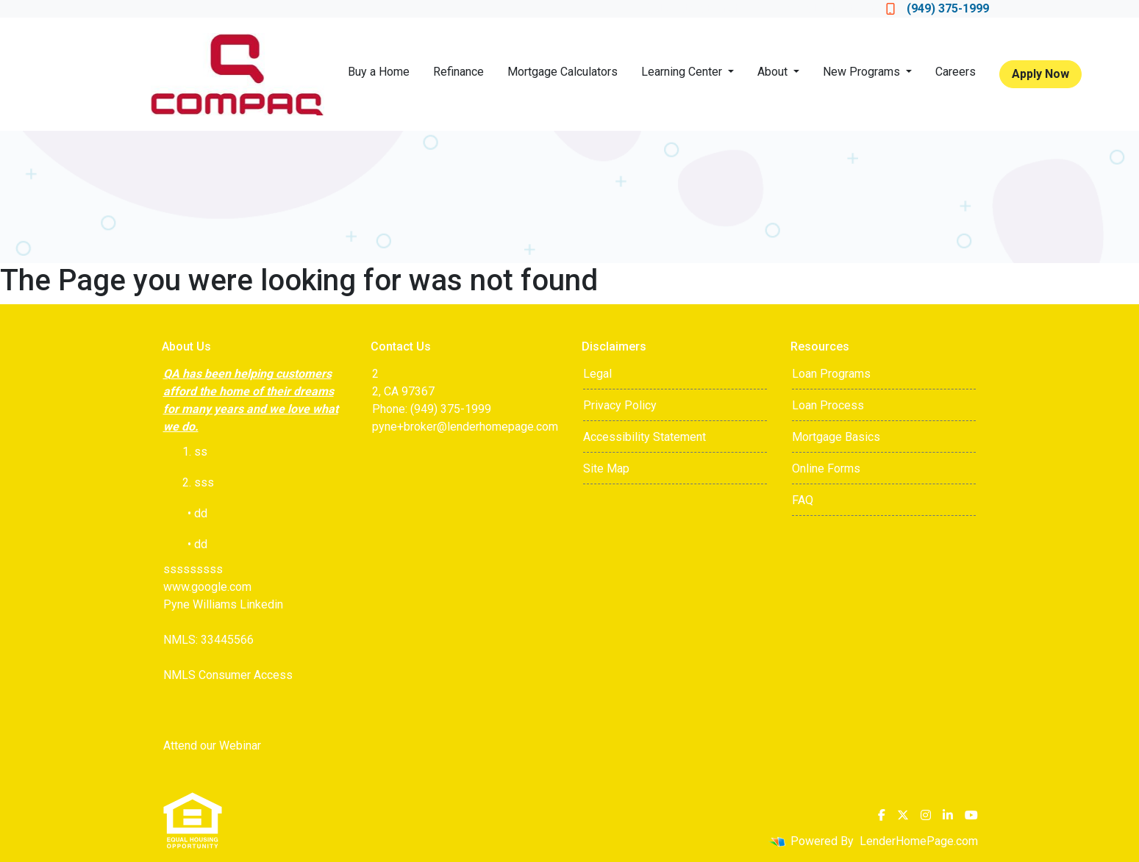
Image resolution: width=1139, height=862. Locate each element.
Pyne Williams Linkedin (223, 604)
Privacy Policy (620, 405)
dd (200, 544)
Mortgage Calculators (562, 72)
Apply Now (1040, 74)
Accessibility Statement (644, 437)
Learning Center (683, 72)
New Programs (863, 72)
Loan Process (828, 405)
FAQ (802, 500)
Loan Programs (831, 374)
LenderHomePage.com (919, 841)
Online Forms (826, 468)
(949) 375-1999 (937, 8)
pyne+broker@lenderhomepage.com (465, 427)
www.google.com (207, 587)
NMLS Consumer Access (228, 675)
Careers (955, 72)
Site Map (606, 468)
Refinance (458, 72)
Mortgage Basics (836, 437)
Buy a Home (379, 72)
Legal (597, 374)
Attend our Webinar (212, 746)
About (773, 72)
